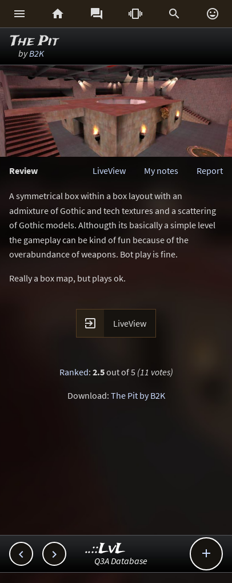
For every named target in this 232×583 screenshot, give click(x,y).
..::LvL (105, 549)
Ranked (74, 372)
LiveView (109, 170)
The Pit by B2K (138, 395)
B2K (36, 53)
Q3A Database (120, 560)
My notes (161, 170)
